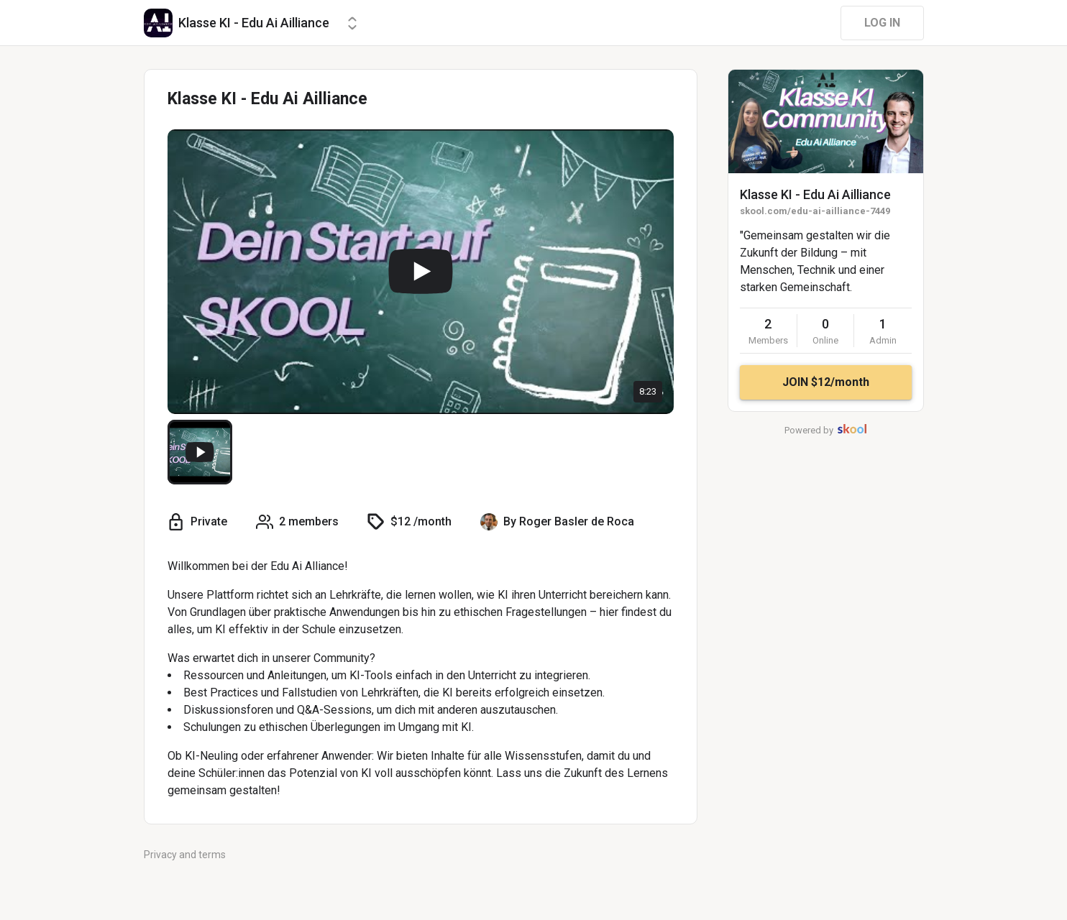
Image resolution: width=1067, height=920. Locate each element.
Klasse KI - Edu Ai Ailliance (815, 194)
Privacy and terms (185, 854)
